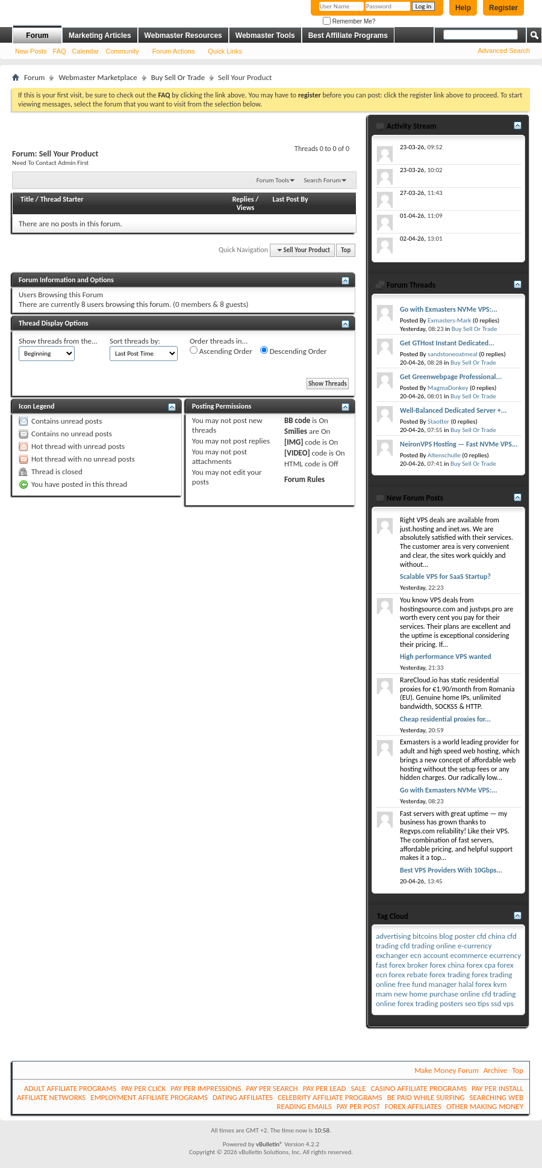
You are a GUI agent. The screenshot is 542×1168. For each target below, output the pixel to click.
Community (122, 51)
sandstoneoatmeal (453, 354)
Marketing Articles (100, 35)
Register (503, 8)
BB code (297, 420)
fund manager (434, 984)
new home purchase (426, 993)
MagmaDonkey (448, 388)
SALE (358, 1088)
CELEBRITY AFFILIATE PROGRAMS (330, 1097)
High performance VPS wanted (445, 656)
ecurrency (505, 955)
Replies (243, 199)
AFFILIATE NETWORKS (51, 1097)
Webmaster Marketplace (97, 77)
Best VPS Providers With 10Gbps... (451, 870)
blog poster (457, 936)
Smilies (295, 431)
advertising (393, 936)
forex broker (408, 964)
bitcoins (425, 936)
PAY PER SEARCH (271, 1088)
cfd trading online (428, 945)
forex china (446, 964)
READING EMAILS (303, 1106)
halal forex (474, 984)
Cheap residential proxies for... (445, 719)
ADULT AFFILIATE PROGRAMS (70, 1088)
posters (451, 1003)
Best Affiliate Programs (348, 35)
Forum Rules (304, 479)
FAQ (59, 51)
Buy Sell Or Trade (178, 77)
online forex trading (407, 1003)
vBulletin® (269, 1144)
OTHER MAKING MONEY (484, 1106)
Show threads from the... (58, 340)
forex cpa (480, 964)
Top (345, 250)
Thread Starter (62, 199)
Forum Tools (273, 180)
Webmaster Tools (265, 35)
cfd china (491, 936)
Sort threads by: (135, 340)
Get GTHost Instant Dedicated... (447, 343)
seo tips (477, 1003)
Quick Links (225, 51)
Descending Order (293, 351)
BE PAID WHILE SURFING (426, 1097)
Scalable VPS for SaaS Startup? (445, 576)
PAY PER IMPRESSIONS (205, 1088)
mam (384, 993)
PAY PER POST (358, 1106)
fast (381, 964)
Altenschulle (444, 455)
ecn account (429, 955)
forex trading (449, 974)
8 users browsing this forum (125, 304)
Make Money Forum (446, 1070)
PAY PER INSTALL (497, 1088)
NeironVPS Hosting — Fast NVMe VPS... (459, 444)
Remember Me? (349, 21)
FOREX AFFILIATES (413, 1106)
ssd (496, 1003)
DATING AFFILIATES (243, 1097)
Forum (37, 35)
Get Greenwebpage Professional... (451, 376)
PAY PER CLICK (143, 1088)
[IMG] (294, 441)
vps (508, 1003)
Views (246, 207)
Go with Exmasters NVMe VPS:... (448, 309)
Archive (495, 1070)
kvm (499, 984)
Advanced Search (504, 50)
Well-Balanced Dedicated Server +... (453, 410)
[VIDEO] (297, 452)
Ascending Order (221, 351)
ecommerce (469, 955)
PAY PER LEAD (324, 1088)
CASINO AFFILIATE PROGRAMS (419, 1088)
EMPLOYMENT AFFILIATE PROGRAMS (149, 1097)
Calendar (85, 51)
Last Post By (290, 199)
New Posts (31, 51)
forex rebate (408, 974)
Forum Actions (173, 51)
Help (463, 8)
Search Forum (322, 180)
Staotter (438, 421)
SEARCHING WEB (496, 1097)
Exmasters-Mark (449, 320)
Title (27, 199)
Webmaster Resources (183, 35)
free (403, 984)
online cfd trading (488, 993)
